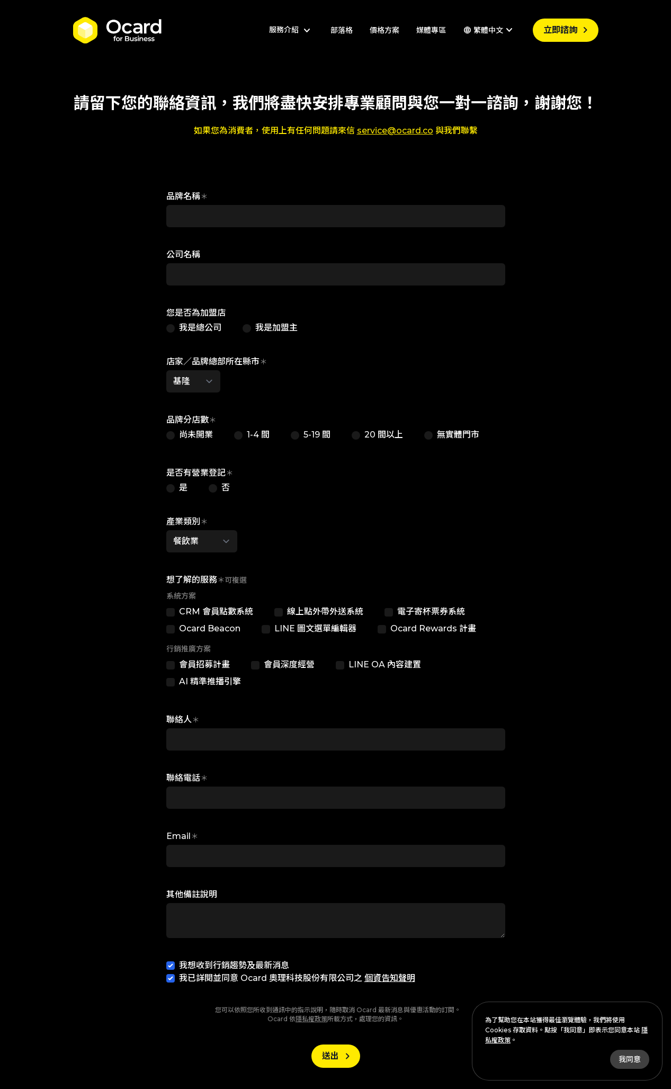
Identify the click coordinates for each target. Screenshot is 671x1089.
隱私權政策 (311, 1019)
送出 (338, 1056)
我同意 (630, 1059)
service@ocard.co (395, 131)
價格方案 (384, 30)
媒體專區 (431, 30)
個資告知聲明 (389, 978)
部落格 (341, 30)
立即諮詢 (567, 30)
